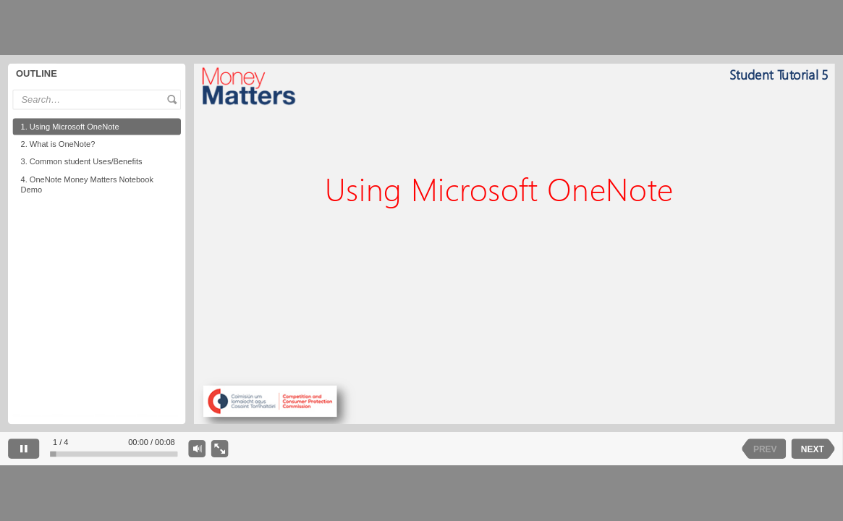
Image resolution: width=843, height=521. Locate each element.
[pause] (23, 449)
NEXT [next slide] (812, 449)
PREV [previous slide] (765, 449)
